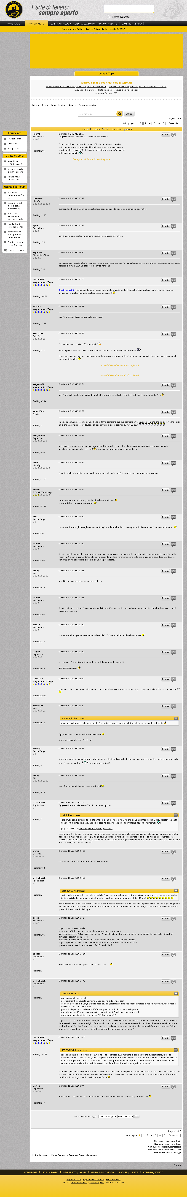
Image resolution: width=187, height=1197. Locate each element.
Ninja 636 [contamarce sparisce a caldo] (16, 216)
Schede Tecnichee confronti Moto (16, 170)
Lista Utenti (13, 143)
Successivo (174, 123)
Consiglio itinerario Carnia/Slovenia (16, 243)
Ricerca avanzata (121, 16)
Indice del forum (40, 105)
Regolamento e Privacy (93, 1179)
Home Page (13, 23)
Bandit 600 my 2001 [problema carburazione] (15, 234)
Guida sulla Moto (84, 23)
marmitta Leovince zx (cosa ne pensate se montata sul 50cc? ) (138, 86)
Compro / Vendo (132, 23)
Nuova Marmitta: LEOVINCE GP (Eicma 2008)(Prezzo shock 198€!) (76, 86)
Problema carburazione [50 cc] (16, 195)
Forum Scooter (58, 105)
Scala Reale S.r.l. (79, 1182)
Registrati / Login (60, 23)
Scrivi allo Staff (113, 1179)
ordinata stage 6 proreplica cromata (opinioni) (117, 89)
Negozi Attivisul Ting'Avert (14, 178)
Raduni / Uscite (107, 23)
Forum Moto (36, 23)
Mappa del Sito (74, 1179)
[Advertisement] (106, 51)
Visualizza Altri (17, 250)
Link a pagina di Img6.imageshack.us (95, 828)
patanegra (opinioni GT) (106, 93)
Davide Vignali (97, 1182)
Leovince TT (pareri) (84, 89)
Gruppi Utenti (14, 148)
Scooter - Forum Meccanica (82, 105)
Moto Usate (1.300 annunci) (15, 163)
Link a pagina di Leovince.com (89, 317)
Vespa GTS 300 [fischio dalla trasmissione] (15, 205)
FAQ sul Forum (14, 138)
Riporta (165, 134)
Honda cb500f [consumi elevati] (16, 225)
